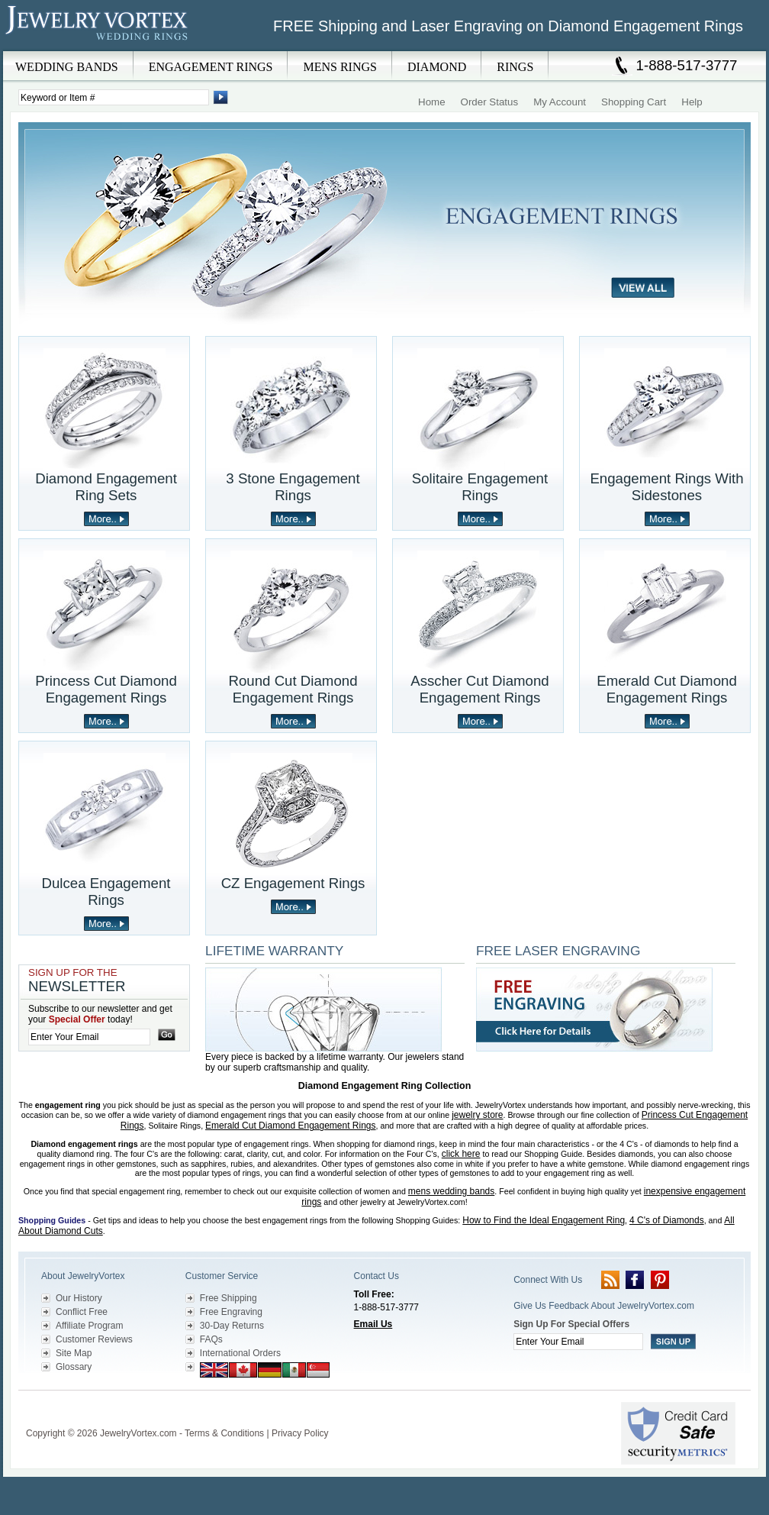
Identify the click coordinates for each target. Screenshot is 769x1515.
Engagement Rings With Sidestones (666, 486)
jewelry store (477, 1115)
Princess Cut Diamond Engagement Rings (106, 689)
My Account (559, 102)
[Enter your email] (89, 1037)
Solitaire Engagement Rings (480, 486)
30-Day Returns (232, 1325)
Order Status (490, 102)
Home (432, 102)
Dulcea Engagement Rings (105, 891)
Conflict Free (82, 1311)
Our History (79, 1298)
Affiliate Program (89, 1325)
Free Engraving (231, 1311)
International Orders (240, 1353)
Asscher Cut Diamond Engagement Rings (479, 689)
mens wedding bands (451, 1191)
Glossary (74, 1366)
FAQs (211, 1339)
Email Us (373, 1324)
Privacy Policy (300, 1433)
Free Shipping (228, 1298)
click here (461, 1153)
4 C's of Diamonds (666, 1220)
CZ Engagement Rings (293, 883)
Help (691, 102)
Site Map (74, 1353)
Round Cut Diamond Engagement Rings (292, 689)
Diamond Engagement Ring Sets (106, 486)
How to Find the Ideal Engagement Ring (543, 1220)
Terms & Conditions (224, 1433)
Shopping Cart (633, 102)
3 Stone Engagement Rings (292, 486)
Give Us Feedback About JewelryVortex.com (603, 1305)
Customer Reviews (94, 1339)
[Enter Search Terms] (113, 97)
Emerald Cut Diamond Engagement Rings (667, 689)
